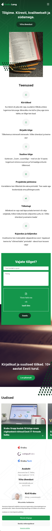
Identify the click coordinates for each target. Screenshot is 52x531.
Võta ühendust (26, 24)
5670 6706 (25, 484)
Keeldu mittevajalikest (26, 524)
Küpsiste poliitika (25, 528)
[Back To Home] (9, 4)
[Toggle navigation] (48, 4)
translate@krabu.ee (26, 482)
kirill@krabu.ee (29, 498)
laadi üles (26, 304)
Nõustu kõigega (26, 518)
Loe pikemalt (26, 381)
